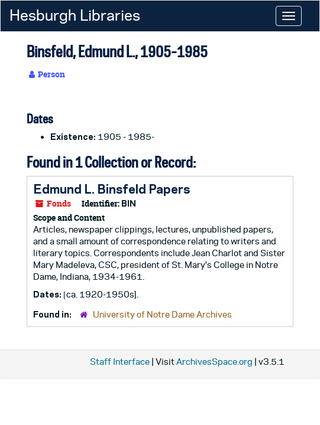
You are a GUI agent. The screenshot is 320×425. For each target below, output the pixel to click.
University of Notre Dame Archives (162, 314)
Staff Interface (120, 362)
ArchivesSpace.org (214, 362)
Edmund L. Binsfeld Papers (111, 189)
